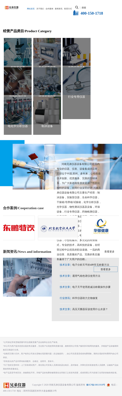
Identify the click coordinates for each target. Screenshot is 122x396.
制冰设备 (47, 126)
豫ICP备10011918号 (95, 385)
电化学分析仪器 (18, 126)
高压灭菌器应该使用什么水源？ (90, 309)
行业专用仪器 (76, 96)
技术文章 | (66, 264)
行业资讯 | (66, 298)
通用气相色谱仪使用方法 (86, 276)
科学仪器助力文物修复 (85, 298)
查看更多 (106, 269)
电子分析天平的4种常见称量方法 (90, 264)
